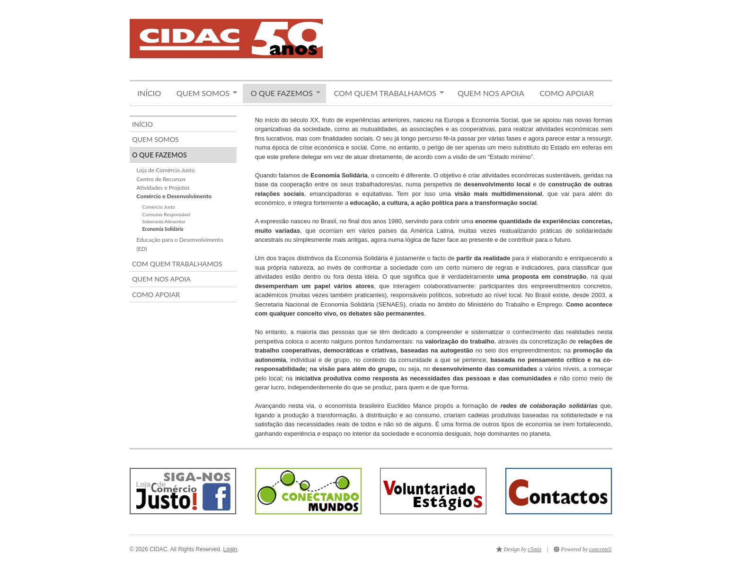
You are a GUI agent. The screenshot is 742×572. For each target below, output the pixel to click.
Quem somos (202, 93)
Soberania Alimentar (163, 221)
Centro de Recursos (161, 179)
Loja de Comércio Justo (165, 170)
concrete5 (600, 549)
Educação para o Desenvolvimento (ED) (179, 244)
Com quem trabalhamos (385, 93)
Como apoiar (566, 92)
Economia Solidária (162, 229)
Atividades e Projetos (162, 187)
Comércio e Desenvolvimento (174, 196)
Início (149, 92)
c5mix (535, 549)
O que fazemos (281, 93)
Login (230, 549)
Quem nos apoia (491, 92)
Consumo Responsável (166, 214)
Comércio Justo (158, 207)
